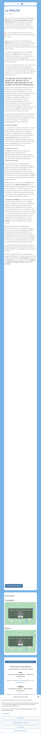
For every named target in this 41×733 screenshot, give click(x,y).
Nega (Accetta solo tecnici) (20, 722)
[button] (38, 697)
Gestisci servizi (6, 713)
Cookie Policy (17, 730)
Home (10, 662)
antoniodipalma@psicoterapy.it (18, 680)
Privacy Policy (23, 730)
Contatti (30, 662)
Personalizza (20, 727)
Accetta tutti (20, 718)
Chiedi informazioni (14, 586)
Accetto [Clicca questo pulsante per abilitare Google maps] (20, 616)
